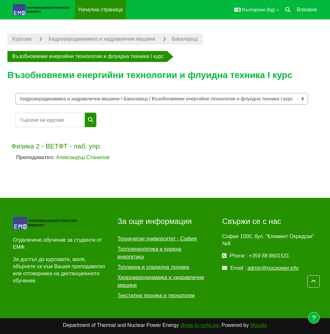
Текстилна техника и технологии (156, 295)
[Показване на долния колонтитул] (314, 318)
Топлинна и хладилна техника (153, 267)
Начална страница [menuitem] (100, 9)
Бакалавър (185, 39)
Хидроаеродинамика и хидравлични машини (101, 39)
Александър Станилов (83, 157)
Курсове (22, 39)
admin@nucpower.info (273, 268)
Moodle (258, 325)
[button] (256, 9)
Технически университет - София (157, 238)
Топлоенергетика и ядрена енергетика (149, 252)
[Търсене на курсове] (50, 120)
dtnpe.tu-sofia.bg (199, 325)
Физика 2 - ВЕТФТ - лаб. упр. (56, 146)
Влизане (307, 9)
